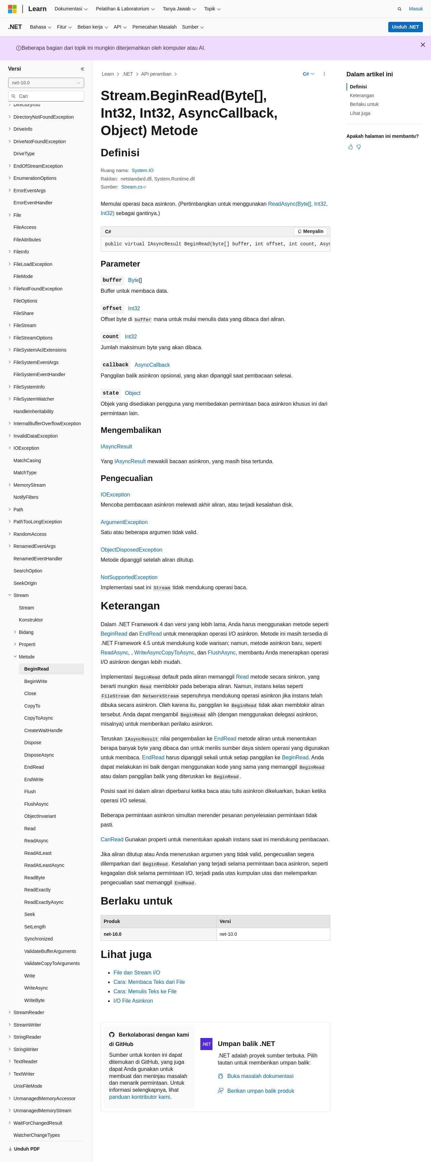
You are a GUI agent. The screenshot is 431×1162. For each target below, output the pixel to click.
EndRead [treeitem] (34, 748)
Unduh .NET (405, 27)
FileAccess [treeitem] (24, 208)
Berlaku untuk (364, 104)
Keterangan (362, 95)
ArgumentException (124, 522)
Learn (108, 74)
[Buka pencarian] (399, 9)
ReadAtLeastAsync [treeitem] (44, 846)
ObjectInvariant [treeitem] (40, 797)
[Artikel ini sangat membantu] (350, 147)
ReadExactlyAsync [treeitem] (44, 883)
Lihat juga (360, 113)
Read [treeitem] (29, 810)
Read (242, 677)
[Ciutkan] (82, 69)
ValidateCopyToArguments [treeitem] (52, 945)
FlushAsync (222, 652)
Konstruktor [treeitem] (31, 601)
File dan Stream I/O (136, 972)
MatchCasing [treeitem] (27, 442)
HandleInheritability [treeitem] (33, 393)
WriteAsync (148, 652)
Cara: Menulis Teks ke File (144, 991)
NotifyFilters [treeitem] (25, 478)
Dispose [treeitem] (32, 724)
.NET (127, 74)
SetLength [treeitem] (35, 908)
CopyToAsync (177, 652)
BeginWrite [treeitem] (35, 663)
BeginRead (114, 634)
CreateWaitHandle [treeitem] (43, 712)
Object (132, 393)
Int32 (134, 308)
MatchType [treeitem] (24, 454)
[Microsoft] (12, 9)
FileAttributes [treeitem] (27, 221)
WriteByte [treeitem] (34, 982)
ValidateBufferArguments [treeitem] (50, 932)
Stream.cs (131, 187)
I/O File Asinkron (133, 1001)
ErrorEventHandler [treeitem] (33, 184)
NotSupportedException (129, 577)
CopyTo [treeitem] (32, 687)
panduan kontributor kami (139, 1097)
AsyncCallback (152, 365)
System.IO (143, 170)
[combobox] (46, 83)
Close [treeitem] (30, 675)
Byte (133, 280)
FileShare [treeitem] (23, 294)
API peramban (156, 74)
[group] (215, 244)
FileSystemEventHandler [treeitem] (39, 356)
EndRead (150, 634)
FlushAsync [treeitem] (36, 785)
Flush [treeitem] (30, 773)
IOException (115, 494)
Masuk (416, 8)
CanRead (112, 839)
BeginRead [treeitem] (36, 650)
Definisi (358, 86)
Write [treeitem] (29, 957)
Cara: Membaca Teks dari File (149, 982)
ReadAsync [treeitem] (36, 822)
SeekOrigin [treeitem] (25, 564)
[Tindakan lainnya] (324, 74)
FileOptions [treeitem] (25, 282)
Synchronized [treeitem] (38, 920)
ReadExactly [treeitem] (37, 871)
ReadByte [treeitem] (34, 859)
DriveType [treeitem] (24, 135)
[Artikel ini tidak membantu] (359, 147)
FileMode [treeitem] (23, 258)
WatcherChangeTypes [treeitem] (36, 1116)
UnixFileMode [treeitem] (27, 1067)
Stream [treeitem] (26, 589)
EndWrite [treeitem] (33, 761)
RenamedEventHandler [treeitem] (38, 540)
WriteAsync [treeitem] (36, 969)
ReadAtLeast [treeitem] (38, 834)
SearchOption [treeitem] (27, 552)
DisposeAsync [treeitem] (39, 736)
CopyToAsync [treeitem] (38, 699)
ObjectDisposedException (131, 550)
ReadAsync (114, 652)
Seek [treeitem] (29, 895)
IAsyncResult (116, 446)
